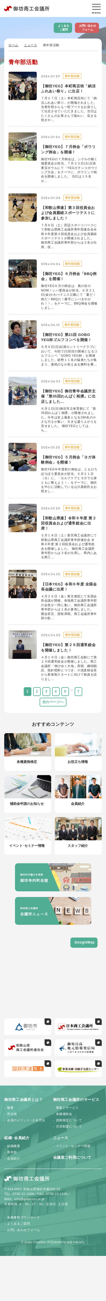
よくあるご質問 (63, 27)
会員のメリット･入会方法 (26, 1120)
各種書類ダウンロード (23, 1217)
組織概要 (13, 1146)
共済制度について (69, 1126)
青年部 (12, 1152)
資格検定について (69, 1120)
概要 (10, 1107)
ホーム (13, 45)
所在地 (12, 1114)
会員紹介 (13, 1158)
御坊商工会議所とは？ (23, 1099)
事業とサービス (67, 1107)
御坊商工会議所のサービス (76, 1099)
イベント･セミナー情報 (73, 1146)
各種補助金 (64, 1114)
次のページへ (53, 702)
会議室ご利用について (72, 1157)
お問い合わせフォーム (87, 27)
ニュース (30, 45)
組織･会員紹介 (17, 1138)
